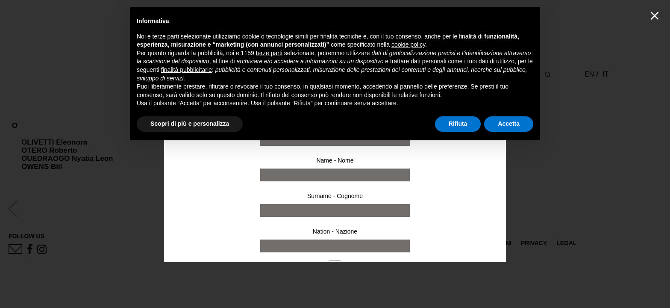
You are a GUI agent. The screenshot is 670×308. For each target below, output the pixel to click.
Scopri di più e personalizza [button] (189, 123)
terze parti (269, 53)
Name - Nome (334, 160)
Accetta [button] (509, 123)
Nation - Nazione (335, 231)
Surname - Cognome (335, 195)
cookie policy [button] (408, 44)
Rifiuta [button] (458, 123)
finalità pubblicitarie (186, 69)
